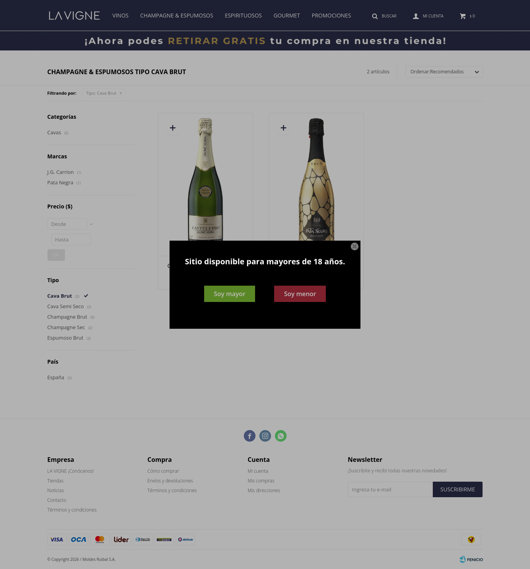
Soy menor (300, 294)
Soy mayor (229, 294)
